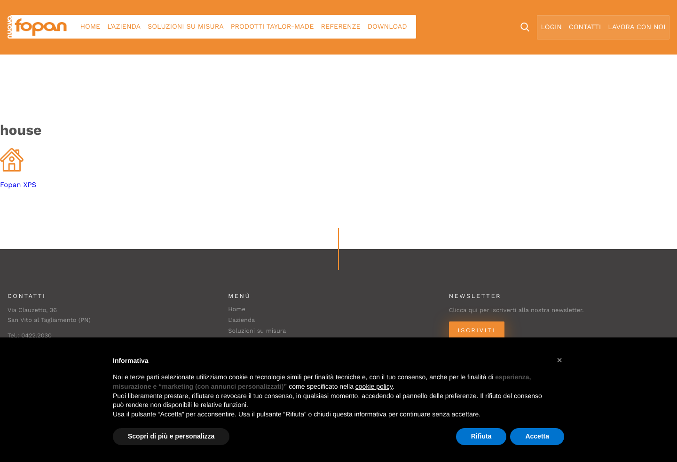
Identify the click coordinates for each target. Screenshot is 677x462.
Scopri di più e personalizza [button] (171, 436)
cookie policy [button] (374, 386)
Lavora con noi (636, 27)
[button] (559, 360)
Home (90, 27)
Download (387, 27)
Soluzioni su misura (186, 27)
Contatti (585, 27)
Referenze (340, 27)
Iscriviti (477, 330)
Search (525, 27)
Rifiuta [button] (481, 436)
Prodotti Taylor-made (272, 27)
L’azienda (124, 27)
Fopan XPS (18, 184)
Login (551, 27)
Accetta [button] (537, 436)
